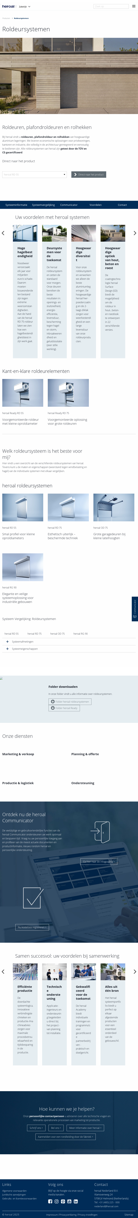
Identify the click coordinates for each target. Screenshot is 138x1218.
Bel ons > (56, 1121)
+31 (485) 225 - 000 (109, 1194)
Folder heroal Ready (64, 700)
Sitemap (128, 1206)
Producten (6, 18)
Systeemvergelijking (43, 205)
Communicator (69, 205)
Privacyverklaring (68, 1207)
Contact (122, 205)
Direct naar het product (89, 174)
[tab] (69, 641)
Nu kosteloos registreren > (32, 919)
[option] (25, 291)
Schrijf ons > (36, 1121)
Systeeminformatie (16, 205)
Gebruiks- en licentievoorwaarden (19, 1190)
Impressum (52, 1207)
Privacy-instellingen (88, 1207)
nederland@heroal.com (106, 1198)
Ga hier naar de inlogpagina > (99, 853)
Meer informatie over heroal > (85, 1121)
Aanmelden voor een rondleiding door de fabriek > (65, 1130)
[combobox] (111, 6)
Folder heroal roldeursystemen (70, 693)
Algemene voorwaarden (14, 1182)
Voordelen (96, 205)
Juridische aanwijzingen (14, 1186)
